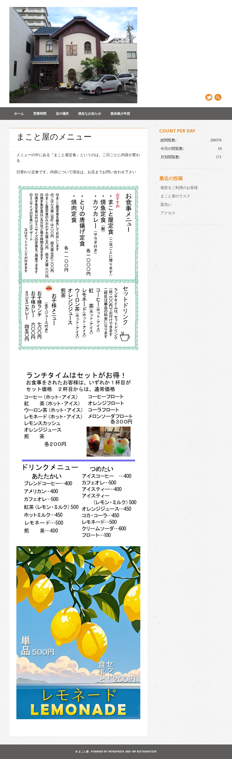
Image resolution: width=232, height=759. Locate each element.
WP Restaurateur (144, 751)
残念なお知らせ (89, 113)
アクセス (167, 213)
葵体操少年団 (120, 113)
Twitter (208, 97)
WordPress (116, 751)
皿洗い (166, 204)
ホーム (19, 113)
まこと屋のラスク (175, 196)
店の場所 (62, 113)
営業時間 (39, 113)
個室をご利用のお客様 (179, 188)
